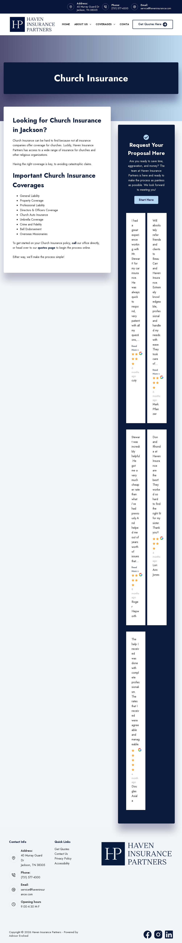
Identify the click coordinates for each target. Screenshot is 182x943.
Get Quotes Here (152, 24)
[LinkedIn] (169, 934)
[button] (146, 200)
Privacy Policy (63, 858)
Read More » (135, 348)
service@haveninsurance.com (156, 8)
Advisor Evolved (18, 936)
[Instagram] (158, 934)
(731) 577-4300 (119, 8)
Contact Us (61, 854)
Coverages (106, 24)
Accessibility (62, 863)
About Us (83, 24)
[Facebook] (148, 934)
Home (66, 24)
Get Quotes (62, 849)
